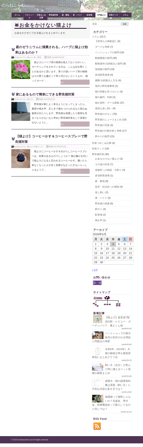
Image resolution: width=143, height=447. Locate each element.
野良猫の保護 (102, 203)
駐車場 (89, 15)
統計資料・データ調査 (107, 103)
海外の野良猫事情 (104, 86)
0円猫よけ (101, 15)
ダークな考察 (102, 47)
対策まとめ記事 (41, 16)
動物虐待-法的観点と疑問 (108, 63)
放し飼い (100, 192)
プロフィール (29, 16)
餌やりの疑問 (102, 136)
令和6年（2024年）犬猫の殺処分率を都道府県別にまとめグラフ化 (111, 353)
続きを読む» (82, 83)
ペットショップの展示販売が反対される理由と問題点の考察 (111, 337)
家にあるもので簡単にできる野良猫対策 (49, 94)
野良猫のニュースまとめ (108, 119)
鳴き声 (98, 220)
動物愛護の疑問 (103, 58)
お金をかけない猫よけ (24, 57)
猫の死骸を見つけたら (107, 91)
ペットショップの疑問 (107, 52)
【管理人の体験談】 (106, 41)
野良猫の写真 (102, 125)
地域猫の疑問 (102, 69)
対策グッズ (113, 15)
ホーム (17, 15)
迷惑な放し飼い (103, 108)
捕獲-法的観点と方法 (106, 80)
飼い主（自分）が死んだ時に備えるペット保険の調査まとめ (111, 368)
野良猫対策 (53, 15)
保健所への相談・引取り (108, 170)
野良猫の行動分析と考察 (108, 130)
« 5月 (95, 270)
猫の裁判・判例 (103, 97)
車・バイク (77, 15)
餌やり (98, 209)
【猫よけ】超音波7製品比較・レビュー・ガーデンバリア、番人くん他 (111, 321)
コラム (125, 15)
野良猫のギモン (103, 114)
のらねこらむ (14, 5)
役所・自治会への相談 (107, 186)
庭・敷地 (65, 15)
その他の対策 (102, 164)
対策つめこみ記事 (101, 143)
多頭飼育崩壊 (102, 75)
